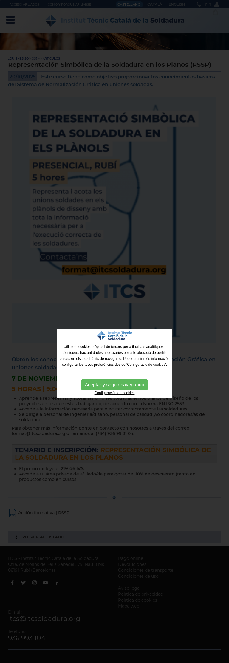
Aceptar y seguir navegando (114, 384)
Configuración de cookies (115, 393)
